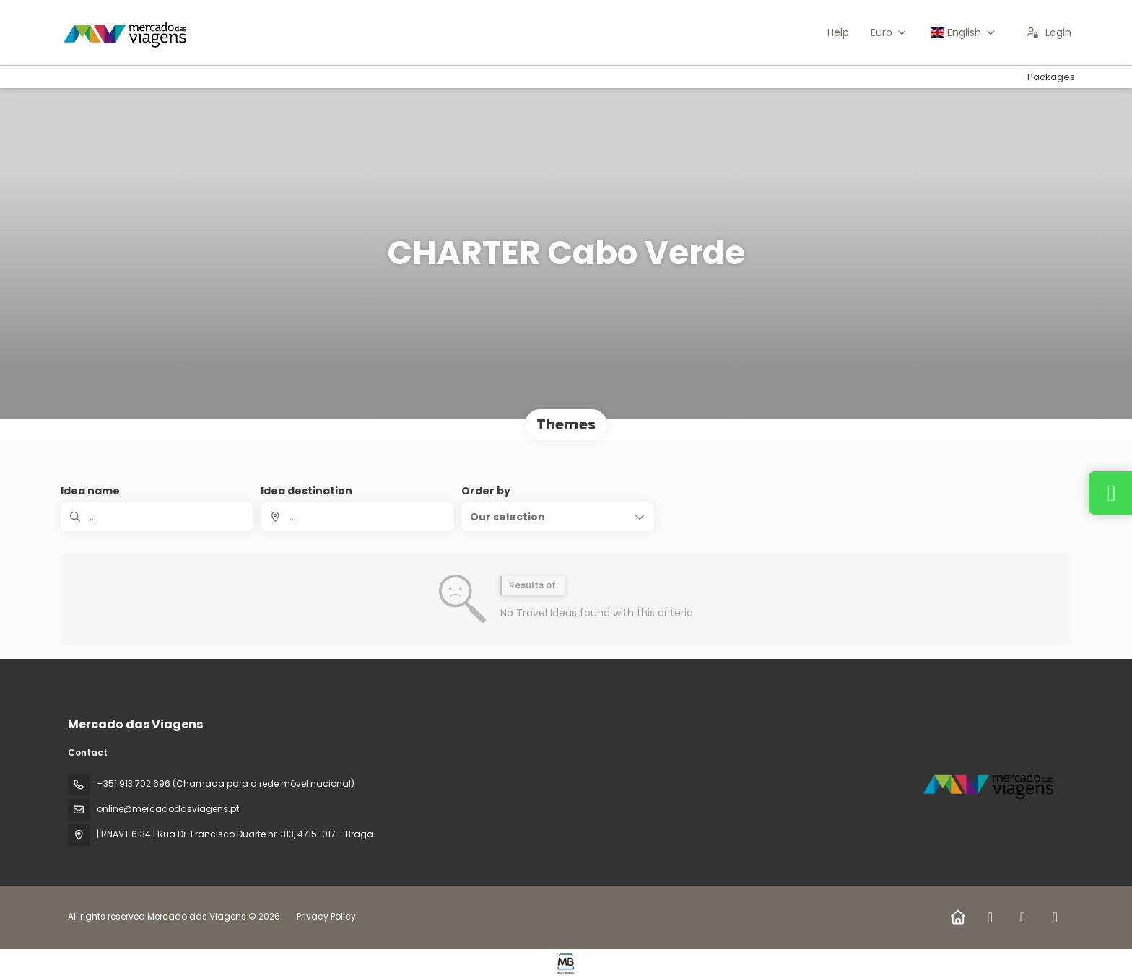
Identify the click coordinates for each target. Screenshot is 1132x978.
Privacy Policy (326, 916)
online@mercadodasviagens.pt (168, 809)
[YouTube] (1055, 917)
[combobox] (357, 516)
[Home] (958, 917)
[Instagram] (1023, 917)
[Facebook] (990, 917)
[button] (557, 516)
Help (838, 32)
